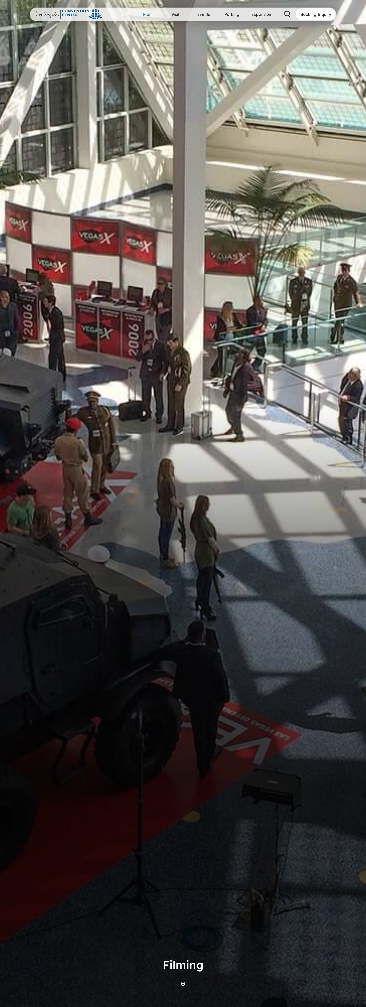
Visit (175, 14)
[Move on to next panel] (183, 984)
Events (203, 14)
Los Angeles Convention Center (70, 14)
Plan (147, 14)
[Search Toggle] (287, 14)
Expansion (261, 14)
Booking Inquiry (315, 14)
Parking (231, 14)
